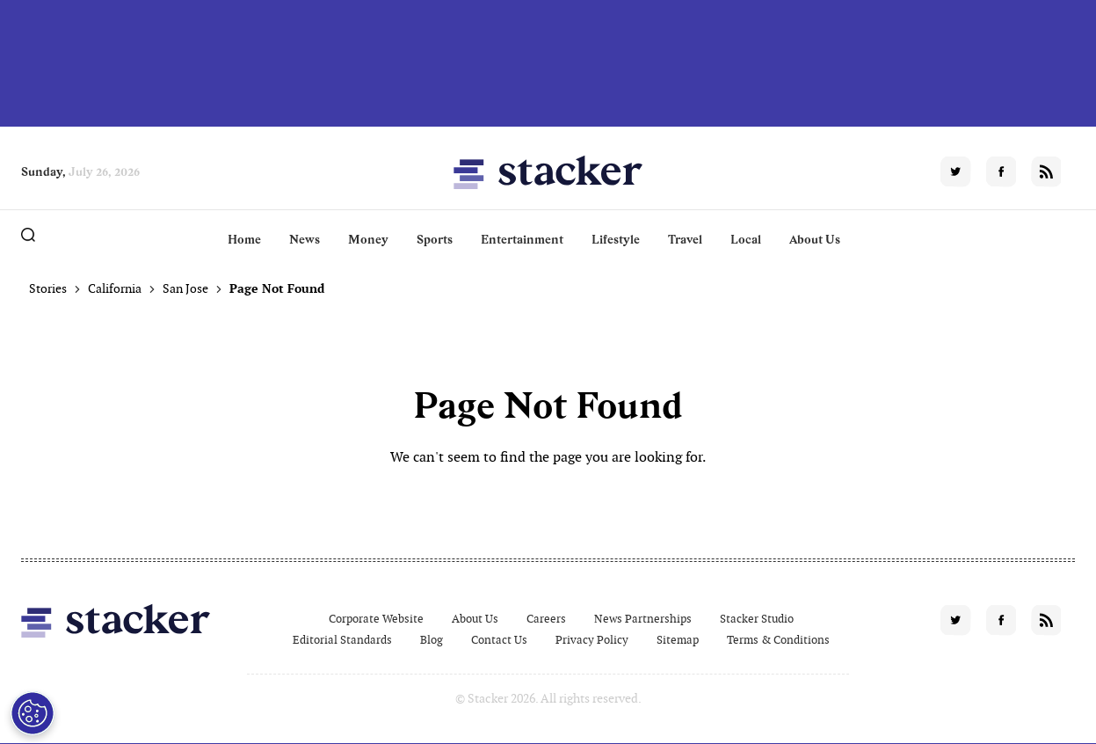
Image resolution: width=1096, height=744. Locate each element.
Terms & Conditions (778, 639)
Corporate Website (376, 618)
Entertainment (522, 239)
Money (368, 239)
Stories (48, 288)
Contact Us (499, 639)
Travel (685, 239)
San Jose (185, 288)
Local (745, 239)
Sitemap (678, 639)
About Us (814, 239)
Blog (431, 639)
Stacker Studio (757, 618)
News (304, 239)
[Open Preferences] (32, 713)
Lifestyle (616, 239)
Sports (435, 239)
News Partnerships (643, 618)
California (115, 288)
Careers (546, 618)
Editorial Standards (342, 639)
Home (244, 239)
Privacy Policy (591, 639)
